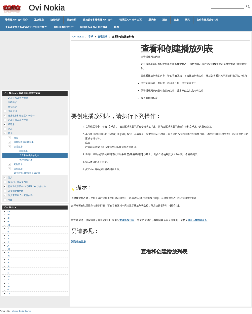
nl (8, 252)
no (8, 255)
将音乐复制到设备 (197, 220)
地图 (116, 27)
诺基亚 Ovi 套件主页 (130, 19)
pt (8, 262)
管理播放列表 (126, 220)
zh (8, 293)
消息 (164, 19)
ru (8, 269)
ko (8, 249)
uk (8, 286)
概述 (16, 137)
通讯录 (152, 19)
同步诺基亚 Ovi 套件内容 (93, 27)
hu (8, 238)
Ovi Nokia (12, 9)
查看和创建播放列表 (29, 155)
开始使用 (71, 19)
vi (8, 290)
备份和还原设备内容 (207, 19)
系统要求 (39, 19)
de (8, 218)
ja (8, 245)
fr (8, 231)
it (8, 242)
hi (8, 235)
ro (8, 266)
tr (8, 283)
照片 (187, 19)
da (8, 214)
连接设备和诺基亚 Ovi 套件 (98, 19)
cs (8, 211)
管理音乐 (102, 36)
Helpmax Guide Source (21, 311)
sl (8, 273)
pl (8, 259)
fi (8, 228)
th (8, 279)
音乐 (176, 19)
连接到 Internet (63, 27)
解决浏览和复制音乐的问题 (27, 173)
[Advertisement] (105, 71)
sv (8, 276)
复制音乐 (18, 164)
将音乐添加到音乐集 (24, 142)
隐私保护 (55, 19)
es (8, 225)
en (8, 221)
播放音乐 (18, 168)
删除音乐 (23, 151)
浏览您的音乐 (78, 241)
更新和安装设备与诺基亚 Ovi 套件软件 (26, 27)
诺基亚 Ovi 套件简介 (16, 19)
